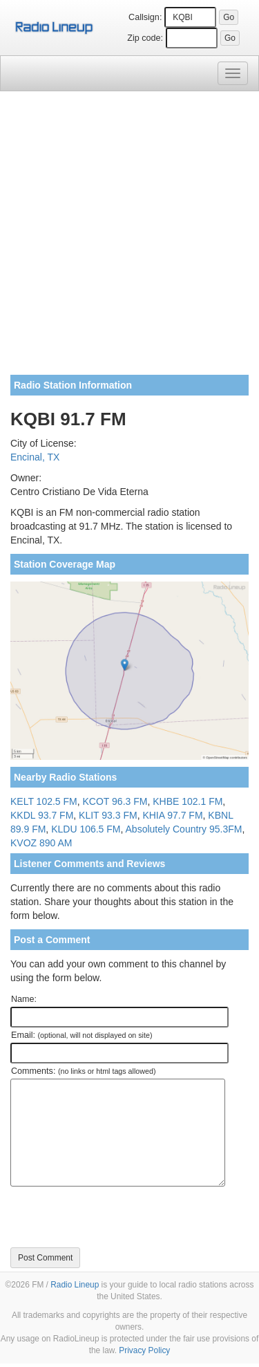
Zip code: (145, 38)
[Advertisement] (129, 238)
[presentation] (115, 1217)
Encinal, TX (34, 457)
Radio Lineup (74, 1285)
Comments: (83, 1071)
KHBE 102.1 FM (187, 801)
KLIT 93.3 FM (108, 815)
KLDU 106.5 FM (85, 829)
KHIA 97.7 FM (172, 815)
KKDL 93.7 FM (41, 815)
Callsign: (145, 17)
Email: (82, 1035)
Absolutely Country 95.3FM (184, 829)
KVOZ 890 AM (41, 842)
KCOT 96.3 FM (115, 801)
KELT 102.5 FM (43, 801)
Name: (24, 999)
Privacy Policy (144, 1350)
